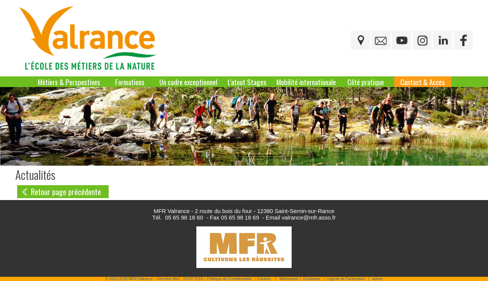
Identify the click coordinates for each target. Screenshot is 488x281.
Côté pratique (365, 81)
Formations (129, 81)
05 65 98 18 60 (184, 217)
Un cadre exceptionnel (188, 81)
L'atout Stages (247, 81)
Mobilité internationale (306, 81)
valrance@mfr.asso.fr (309, 217)
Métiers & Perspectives (69, 81)
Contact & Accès (422, 81)
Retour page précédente (66, 191)
